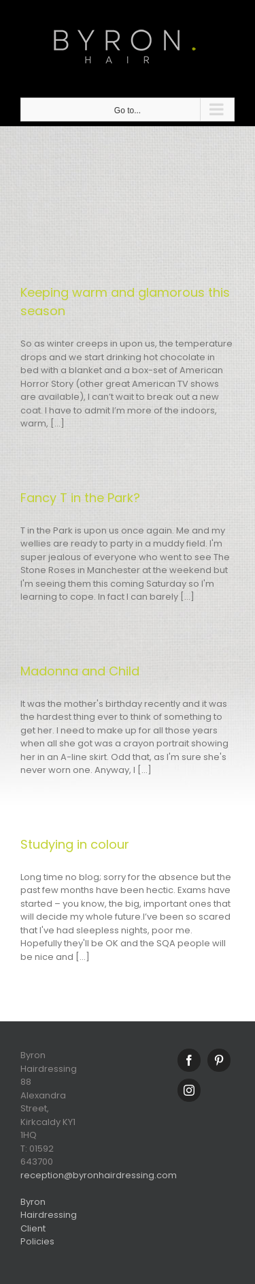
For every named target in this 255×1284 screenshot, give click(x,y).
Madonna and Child (79, 671)
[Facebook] (189, 1060)
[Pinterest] (219, 1060)
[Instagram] (189, 1090)
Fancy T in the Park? (80, 497)
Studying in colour (74, 844)
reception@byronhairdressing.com (98, 1175)
